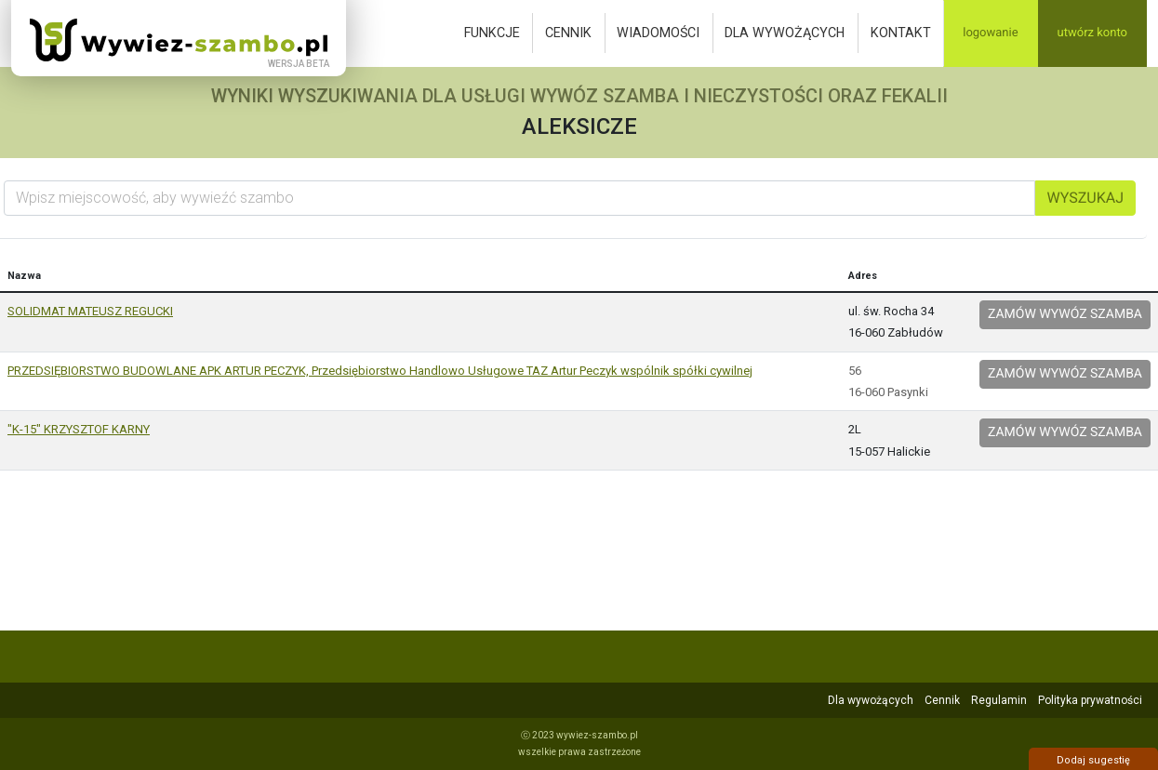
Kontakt (901, 32)
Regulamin (999, 700)
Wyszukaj (1085, 197)
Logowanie (990, 33)
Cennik (568, 32)
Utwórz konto (1092, 33)
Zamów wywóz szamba (1065, 314)
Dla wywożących (785, 32)
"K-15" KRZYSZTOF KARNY (78, 429)
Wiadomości (658, 32)
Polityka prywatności (1090, 700)
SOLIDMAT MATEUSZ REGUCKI (90, 311)
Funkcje (492, 32)
